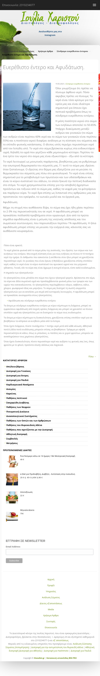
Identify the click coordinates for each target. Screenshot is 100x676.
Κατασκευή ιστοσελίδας (57, 658)
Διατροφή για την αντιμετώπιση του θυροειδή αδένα (57, 647)
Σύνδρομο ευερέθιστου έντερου (72, 51)
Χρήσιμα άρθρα (45, 51)
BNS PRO (72, 658)
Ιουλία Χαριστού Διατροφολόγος (18, 51)
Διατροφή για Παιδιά (81, 650)
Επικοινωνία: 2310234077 (18, 5)
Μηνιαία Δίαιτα (27, 510)
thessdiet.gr (39, 658)
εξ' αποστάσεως (61, 640)
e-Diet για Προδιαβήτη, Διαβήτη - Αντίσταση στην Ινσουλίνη (47, 474)
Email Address (13, 546)
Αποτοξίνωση (26, 492)
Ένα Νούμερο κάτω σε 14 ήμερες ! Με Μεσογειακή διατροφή (47, 456)
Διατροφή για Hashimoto (56, 650)
